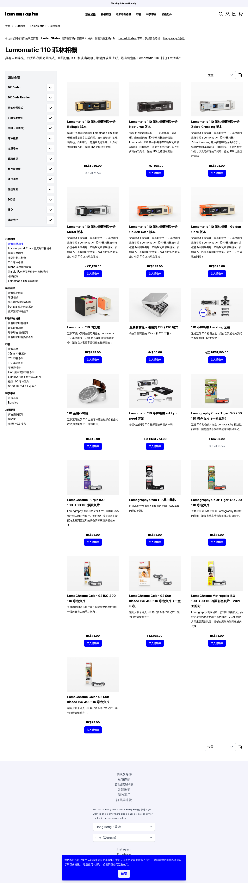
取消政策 (124, 790)
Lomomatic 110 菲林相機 (23, 280)
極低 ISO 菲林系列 (18, 381)
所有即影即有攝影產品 (20, 337)
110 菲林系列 (15, 362)
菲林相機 (90, 14)
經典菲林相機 (15, 253)
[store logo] (21, 14)
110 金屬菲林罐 (77, 413)
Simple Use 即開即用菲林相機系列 (28, 271)
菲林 (138, 14)
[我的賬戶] (228, 14)
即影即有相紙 (15, 327)
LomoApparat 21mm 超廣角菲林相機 (29, 248)
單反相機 (13, 297)
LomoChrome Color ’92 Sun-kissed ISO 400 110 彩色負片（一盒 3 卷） (155, 601)
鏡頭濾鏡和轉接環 (18, 311)
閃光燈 (12, 419)
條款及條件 (124, 774)
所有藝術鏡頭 (15, 292)
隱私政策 (174, 859)
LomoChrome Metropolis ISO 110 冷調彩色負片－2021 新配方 (215, 601)
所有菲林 (13, 348)
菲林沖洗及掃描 (17, 423)
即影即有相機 (123, 14)
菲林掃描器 (14, 367)
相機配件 (167, 14)
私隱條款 (124, 779)
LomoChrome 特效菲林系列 (24, 376)
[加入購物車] (155, 173)
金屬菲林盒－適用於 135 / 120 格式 (153, 327)
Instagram (124, 849)
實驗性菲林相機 (17, 257)
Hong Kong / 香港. (174, 38)
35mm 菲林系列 (17, 353)
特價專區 (151, 14)
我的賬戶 (124, 795)
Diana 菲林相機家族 (19, 267)
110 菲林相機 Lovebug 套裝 (210, 327)
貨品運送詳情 (124, 784)
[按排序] (220, 75)
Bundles (13, 402)
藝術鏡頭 (106, 14)
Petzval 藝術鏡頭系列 (20, 306)
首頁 (7, 26)
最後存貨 (13, 397)
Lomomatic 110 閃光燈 (83, 327)
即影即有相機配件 (18, 332)
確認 (124, 874)
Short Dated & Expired (22, 386)
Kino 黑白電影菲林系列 (21, 372)
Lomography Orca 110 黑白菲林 (152, 500)
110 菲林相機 (15, 262)
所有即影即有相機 (18, 323)
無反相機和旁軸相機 (19, 302)
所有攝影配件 (15, 414)
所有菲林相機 (15, 243)
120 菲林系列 (15, 358)
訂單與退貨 (124, 800)
